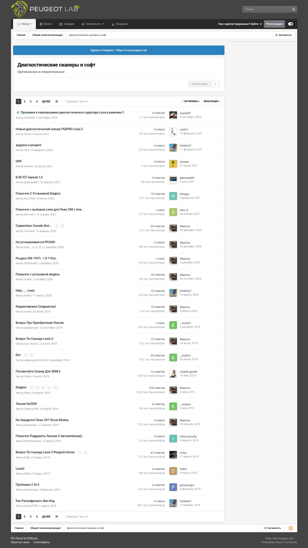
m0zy (183, 452)
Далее (46, 101)
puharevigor (31, 327)
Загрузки (121, 23)
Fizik (27, 457)
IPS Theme (17, 537)
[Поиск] (255, 9)
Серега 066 (31, 408)
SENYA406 (30, 263)
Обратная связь (20, 541)
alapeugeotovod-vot (36, 359)
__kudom (185, 323)
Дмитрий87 (31, 182)
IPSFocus (32, 537)
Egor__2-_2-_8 (32, 246)
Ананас (28, 166)
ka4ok (27, 295)
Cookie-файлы (42, 541)
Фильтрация (211, 101)
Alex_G (184, 210)
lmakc (27, 375)
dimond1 (29, 214)
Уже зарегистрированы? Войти (240, 24)
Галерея (68, 23)
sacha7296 (31, 505)
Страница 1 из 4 (77, 101)
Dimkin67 (186, 145)
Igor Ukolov (31, 343)
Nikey (27, 392)
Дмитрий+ (30, 424)
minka (27, 279)
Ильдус (184, 194)
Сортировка (191, 101)
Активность (93, 23)
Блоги (47, 23)
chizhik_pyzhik (188, 371)
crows (27, 311)
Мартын (185, 226)
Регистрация (274, 23)
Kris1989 (29, 198)
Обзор (25, 23)
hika (26, 150)
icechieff (29, 117)
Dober (27, 473)
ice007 (184, 129)
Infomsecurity (32, 440)
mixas (27, 134)
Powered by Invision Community (279, 541)
